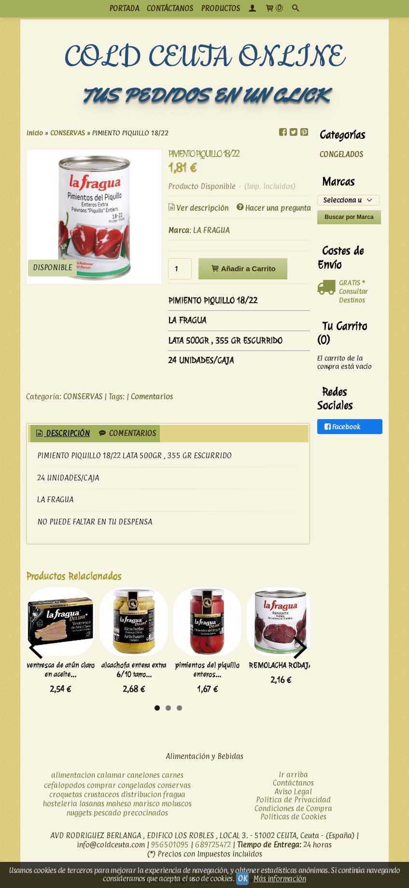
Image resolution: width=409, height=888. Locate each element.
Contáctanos (293, 782)
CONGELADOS (341, 154)
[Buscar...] (295, 8)
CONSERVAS (82, 396)
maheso (118, 803)
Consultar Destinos (353, 295)
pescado (107, 812)
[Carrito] (274, 8)
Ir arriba (293, 774)
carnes (172, 775)
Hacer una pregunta (273, 208)
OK (242, 878)
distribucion (141, 794)
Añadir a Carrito (242, 268)
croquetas (65, 794)
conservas (174, 785)
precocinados (145, 812)
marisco (146, 803)
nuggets (79, 812)
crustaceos (101, 794)
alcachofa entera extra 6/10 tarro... (133, 670)
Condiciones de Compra (293, 808)
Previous (35, 648)
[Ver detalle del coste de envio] (328, 287)
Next (300, 648)
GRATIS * (352, 282)
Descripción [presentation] (62, 433)
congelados (136, 785)
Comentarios (152, 396)
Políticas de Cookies (293, 816)
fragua (174, 794)
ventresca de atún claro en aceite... (61, 670)
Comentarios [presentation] (127, 433)
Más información (279, 878)
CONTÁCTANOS (170, 8)
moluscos (177, 803)
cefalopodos (64, 785)
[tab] (62, 434)
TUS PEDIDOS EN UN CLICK (204, 95)
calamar (111, 775)
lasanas (91, 803)
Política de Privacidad (293, 799)
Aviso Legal (293, 791)
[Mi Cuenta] (252, 8)
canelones (143, 775)
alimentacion (73, 775)
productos (220, 8)
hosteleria (60, 803)
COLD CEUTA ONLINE (204, 57)
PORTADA (124, 8)
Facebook (341, 426)
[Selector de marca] (348, 200)
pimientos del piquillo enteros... (207, 670)
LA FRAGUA (211, 230)
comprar (101, 785)
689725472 (213, 844)
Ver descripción (197, 208)
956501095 (170, 844)
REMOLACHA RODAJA (280, 665)
